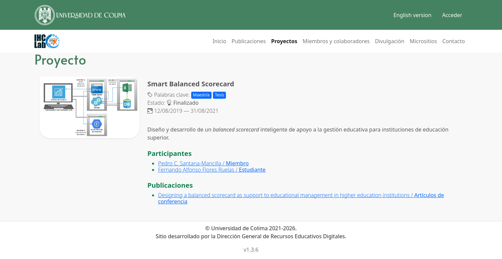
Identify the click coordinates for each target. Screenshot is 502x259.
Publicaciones (249, 41)
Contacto (453, 41)
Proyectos (284, 41)
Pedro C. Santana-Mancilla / (203, 163)
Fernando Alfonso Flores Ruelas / (212, 169)
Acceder (452, 15)
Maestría (201, 95)
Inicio (219, 41)
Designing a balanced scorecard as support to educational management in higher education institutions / (301, 198)
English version (412, 15)
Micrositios (423, 41)
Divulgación (389, 41)
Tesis (219, 95)
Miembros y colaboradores (336, 41)
